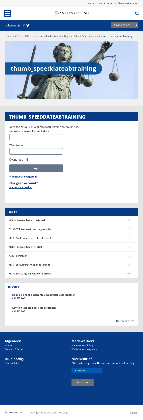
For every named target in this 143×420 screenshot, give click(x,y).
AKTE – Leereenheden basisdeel (43, 36)
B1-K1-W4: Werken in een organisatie (30, 229)
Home (91, 3)
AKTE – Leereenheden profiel (25, 247)
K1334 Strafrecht (19, 255)
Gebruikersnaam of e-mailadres (29, 131)
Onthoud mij (18, 159)
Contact (109, 3)
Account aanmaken (20, 187)
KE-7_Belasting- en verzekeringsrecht (31, 273)
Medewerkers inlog (82, 345)
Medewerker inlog (128, 3)
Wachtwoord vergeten (84, 349)
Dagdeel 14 (70, 36)
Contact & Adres (14, 349)
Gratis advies (12, 363)
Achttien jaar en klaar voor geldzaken (34, 307)
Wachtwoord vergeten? (23, 176)
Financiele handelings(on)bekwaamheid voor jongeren (43, 295)
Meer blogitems (125, 321)
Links (99, 3)
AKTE (18, 36)
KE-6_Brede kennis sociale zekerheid (30, 238)
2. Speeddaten (88, 36)
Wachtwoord (17, 145)
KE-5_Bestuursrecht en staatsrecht (29, 264)
